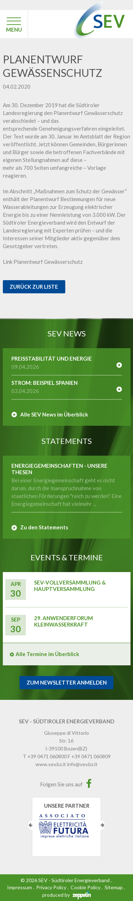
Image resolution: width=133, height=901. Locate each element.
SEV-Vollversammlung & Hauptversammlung (70, 585)
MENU (14, 29)
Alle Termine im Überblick (47, 654)
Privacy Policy (51, 887)
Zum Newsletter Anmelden (67, 682)
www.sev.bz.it (50, 764)
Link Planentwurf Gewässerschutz (43, 261)
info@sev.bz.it (82, 764)
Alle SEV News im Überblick (54, 414)
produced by (66, 895)
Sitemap (114, 887)
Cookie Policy (85, 887)
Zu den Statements (44, 527)
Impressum (19, 887)
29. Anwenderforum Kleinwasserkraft (63, 621)
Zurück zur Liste (34, 286)
